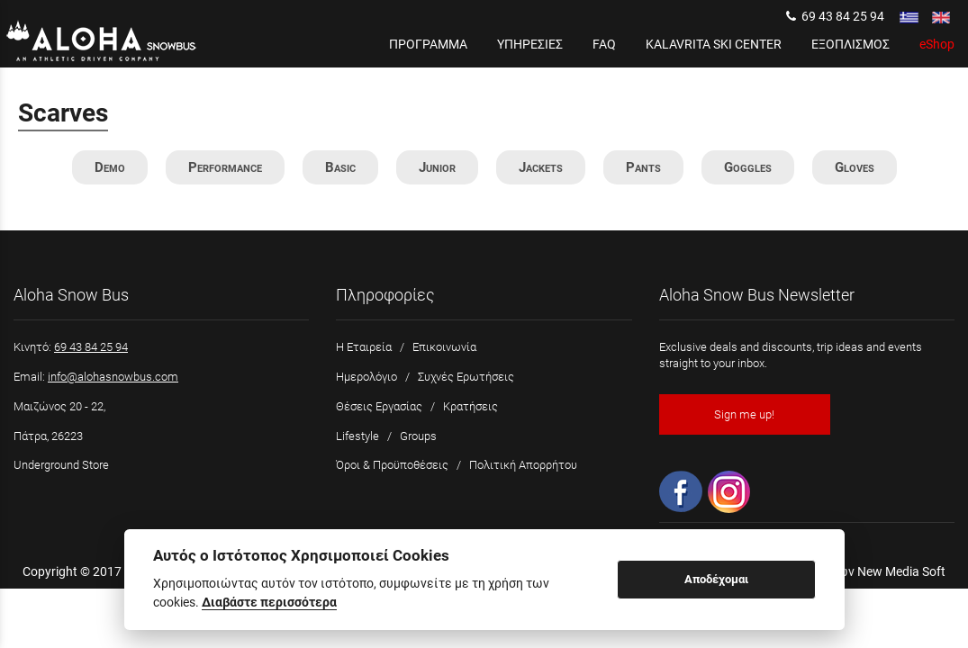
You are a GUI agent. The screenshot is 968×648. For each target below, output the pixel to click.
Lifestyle (357, 436)
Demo (110, 167)
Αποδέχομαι (716, 579)
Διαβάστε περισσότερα (269, 602)
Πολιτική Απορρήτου (523, 465)
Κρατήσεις (470, 406)
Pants (643, 167)
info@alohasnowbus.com (113, 376)
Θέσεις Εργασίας (379, 406)
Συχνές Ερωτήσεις (466, 376)
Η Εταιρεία (364, 347)
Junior (437, 167)
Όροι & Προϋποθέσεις (392, 465)
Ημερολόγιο (366, 376)
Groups (418, 436)
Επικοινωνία (444, 347)
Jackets (541, 167)
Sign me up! (744, 414)
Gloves (854, 167)
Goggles (748, 167)
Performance (225, 167)
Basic (340, 167)
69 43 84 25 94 (835, 16)
